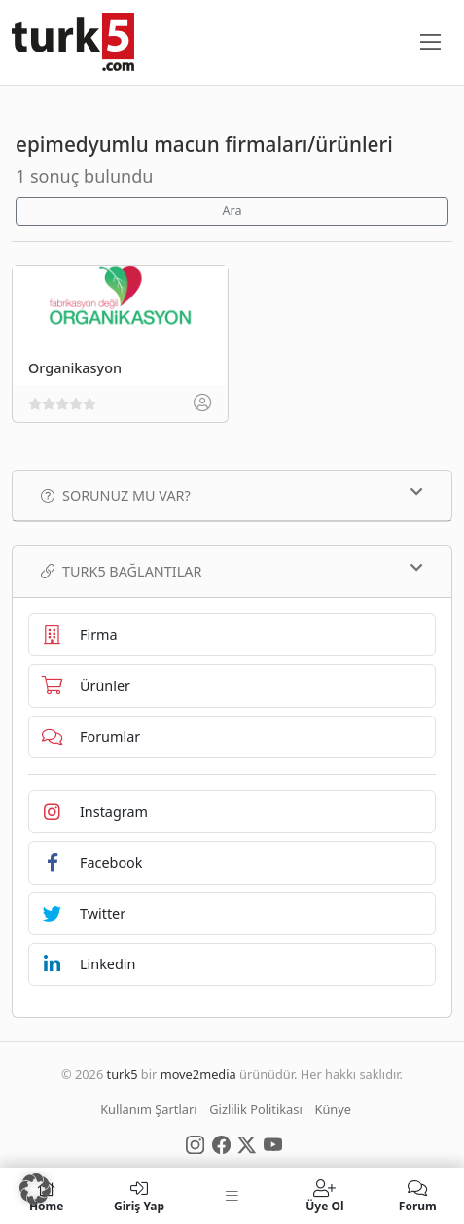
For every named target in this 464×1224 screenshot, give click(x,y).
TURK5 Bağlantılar (232, 570)
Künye (333, 1109)
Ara (231, 210)
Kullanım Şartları (148, 1109)
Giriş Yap (138, 1195)
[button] (35, 1189)
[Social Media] (195, 1143)
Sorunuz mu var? (232, 495)
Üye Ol (324, 1195)
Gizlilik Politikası (255, 1109)
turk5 (122, 1074)
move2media (198, 1074)
